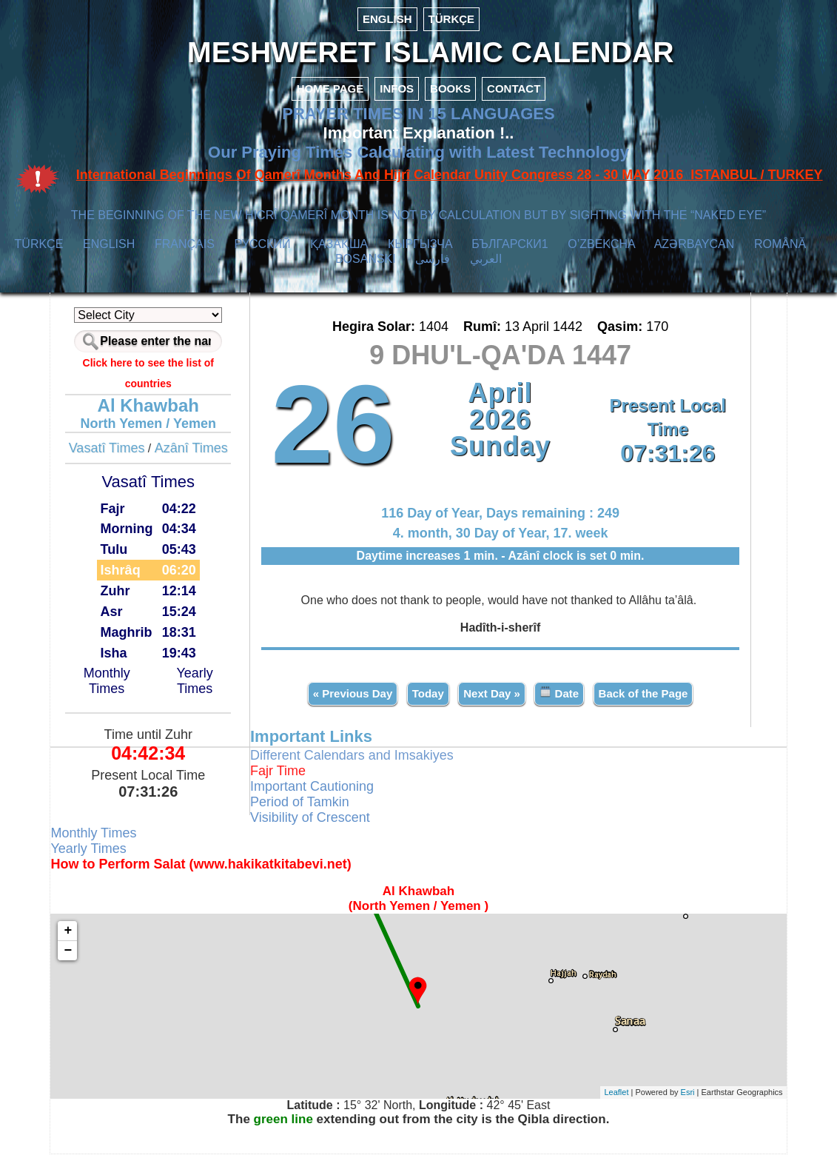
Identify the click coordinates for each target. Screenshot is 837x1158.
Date (557, 696)
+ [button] (81, 934)
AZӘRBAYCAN (694, 249)
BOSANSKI (365, 264)
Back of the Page (641, 697)
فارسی (432, 264)
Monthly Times (118, 686)
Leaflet (603, 1096)
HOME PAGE (330, 93)
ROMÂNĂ (780, 249)
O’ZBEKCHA (601, 249)
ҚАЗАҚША (339, 249)
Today (426, 697)
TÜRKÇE (451, 19)
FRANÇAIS (185, 249)
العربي (486, 264)
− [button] (81, 954)
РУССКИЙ (263, 249)
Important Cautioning (318, 790)
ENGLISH (387, 19)
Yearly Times (203, 686)
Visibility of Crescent (317, 821)
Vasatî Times (116, 453)
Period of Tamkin (306, 805)
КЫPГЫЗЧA (420, 249)
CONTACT (513, 93)
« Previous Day (351, 697)
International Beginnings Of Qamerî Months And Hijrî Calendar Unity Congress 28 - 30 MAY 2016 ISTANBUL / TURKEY (449, 180)
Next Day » (490, 697)
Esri (675, 1096)
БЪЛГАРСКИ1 (509, 249)
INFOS (397, 93)
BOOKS (450, 93)
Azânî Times (201, 453)
